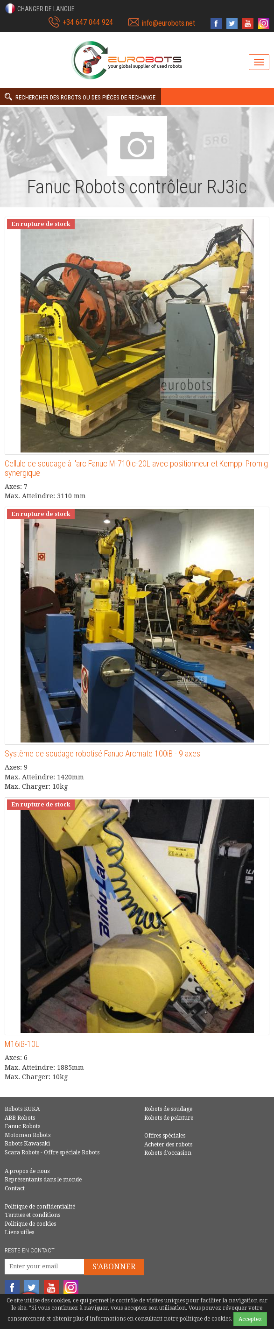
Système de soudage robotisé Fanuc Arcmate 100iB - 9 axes (102, 753)
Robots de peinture (168, 1118)
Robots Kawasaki (27, 1143)
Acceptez (250, 1319)
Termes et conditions (32, 1215)
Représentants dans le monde (43, 1179)
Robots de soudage (168, 1109)
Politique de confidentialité (40, 1206)
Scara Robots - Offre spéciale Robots (52, 1152)
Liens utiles (19, 1232)
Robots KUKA (22, 1109)
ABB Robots (20, 1118)
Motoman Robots (27, 1135)
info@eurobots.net (168, 23)
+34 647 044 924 (88, 22)
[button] (40, 8)
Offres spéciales (164, 1135)
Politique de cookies (30, 1224)
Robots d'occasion (167, 1153)
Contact (15, 1188)
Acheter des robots (168, 1144)
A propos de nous (27, 1171)
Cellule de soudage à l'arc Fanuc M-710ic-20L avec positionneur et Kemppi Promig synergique (136, 468)
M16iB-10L (22, 1044)
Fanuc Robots (22, 1126)
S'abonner (113, 1266)
